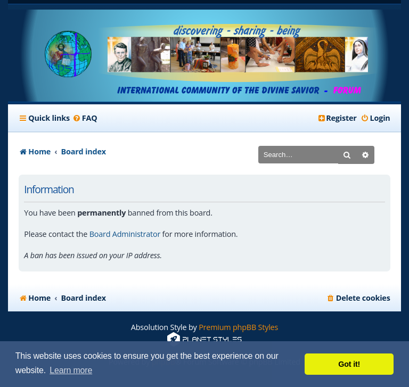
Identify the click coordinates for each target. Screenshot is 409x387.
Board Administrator (124, 234)
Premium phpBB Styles (238, 327)
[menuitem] (84, 118)
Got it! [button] (349, 364)
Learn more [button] (71, 370)
